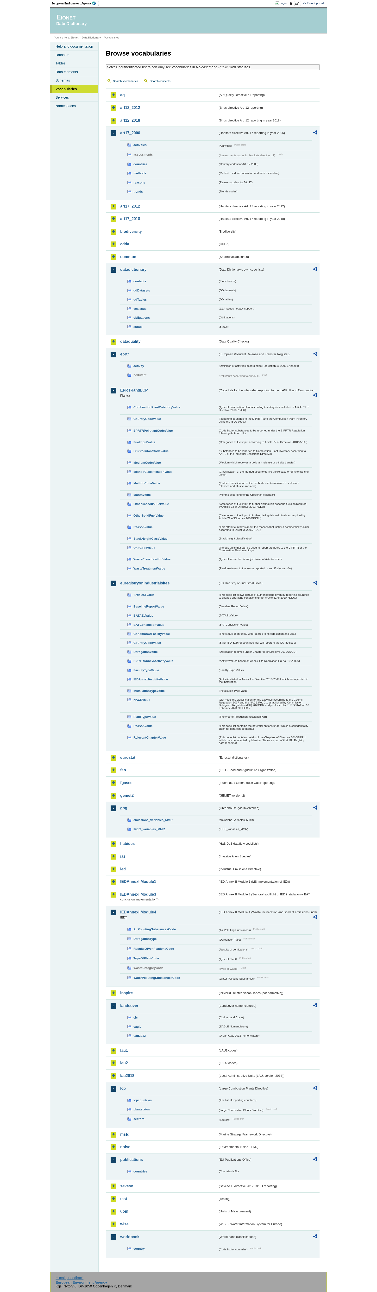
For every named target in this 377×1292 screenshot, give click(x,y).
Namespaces (66, 106)
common (128, 257)
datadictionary (133, 269)
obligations (141, 317)
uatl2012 (139, 1036)
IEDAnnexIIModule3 (138, 894)
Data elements (67, 72)
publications (131, 1160)
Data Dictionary (91, 37)
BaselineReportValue (148, 606)
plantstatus (141, 1109)
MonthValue (142, 495)
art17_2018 (130, 219)
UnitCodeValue (144, 548)
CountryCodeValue (147, 419)
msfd (124, 1134)
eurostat (127, 757)
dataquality (130, 341)
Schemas (63, 80)
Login (283, 3)
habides (127, 844)
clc (135, 1017)
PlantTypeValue (144, 717)
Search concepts (160, 81)
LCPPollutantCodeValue (151, 451)
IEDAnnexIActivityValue (150, 679)
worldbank (129, 1237)
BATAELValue (143, 615)
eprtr (124, 354)
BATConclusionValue (148, 625)
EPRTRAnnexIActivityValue (153, 661)
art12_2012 (130, 108)
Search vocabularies (125, 81)
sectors (139, 1119)
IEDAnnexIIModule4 (138, 912)
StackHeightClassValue (150, 538)
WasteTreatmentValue (149, 568)
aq (122, 95)
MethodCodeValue (146, 483)
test (123, 1199)
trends (138, 191)
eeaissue (139, 308)
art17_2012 (130, 206)
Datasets (62, 55)
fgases (126, 783)
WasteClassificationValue (151, 559)
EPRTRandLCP (134, 390)
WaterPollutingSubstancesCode (156, 978)
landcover (129, 1006)
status (138, 327)
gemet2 (127, 795)
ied (123, 869)
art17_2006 (130, 133)
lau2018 (127, 1076)
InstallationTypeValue (149, 691)
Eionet (74, 37)
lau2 (124, 1063)
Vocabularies (66, 89)
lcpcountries (142, 1100)
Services (62, 97)
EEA (75, 3)
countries (140, 164)
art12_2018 (130, 120)
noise (125, 1147)
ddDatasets (141, 290)
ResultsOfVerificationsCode (153, 948)
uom (124, 1211)
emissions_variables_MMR (153, 820)
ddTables (140, 299)
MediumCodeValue (147, 462)
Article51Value (144, 595)
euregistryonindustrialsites (145, 583)
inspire (126, 993)
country (139, 1248)
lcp (123, 1088)
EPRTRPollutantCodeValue (153, 430)
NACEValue (141, 700)
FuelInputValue (144, 442)
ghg (123, 808)
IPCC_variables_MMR (149, 829)
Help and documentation (74, 46)
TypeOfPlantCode (146, 958)
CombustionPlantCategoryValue (156, 407)
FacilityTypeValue (146, 670)
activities (140, 145)
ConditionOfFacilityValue (151, 634)
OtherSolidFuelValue (148, 515)
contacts (139, 281)
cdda (124, 244)
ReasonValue (143, 527)
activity (138, 366)
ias (123, 856)
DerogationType (145, 939)
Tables (61, 63)
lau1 (124, 1050)
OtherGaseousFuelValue (151, 504)
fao (123, 770)
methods (139, 173)
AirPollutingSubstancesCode (154, 929)
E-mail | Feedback (69, 1278)
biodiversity (131, 231)
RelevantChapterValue (149, 737)
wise (124, 1224)
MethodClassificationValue (152, 472)
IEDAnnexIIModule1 (138, 882)
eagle (137, 1026)
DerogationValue (145, 652)
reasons (139, 182)
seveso (126, 1186)
